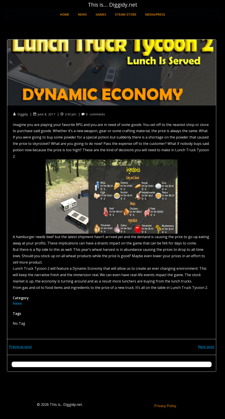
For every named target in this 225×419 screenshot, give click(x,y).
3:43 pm (69, 112)
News (82, 12)
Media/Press (155, 12)
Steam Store (125, 12)
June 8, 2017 (45, 112)
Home (64, 12)
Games (101, 12)
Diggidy (21, 112)
